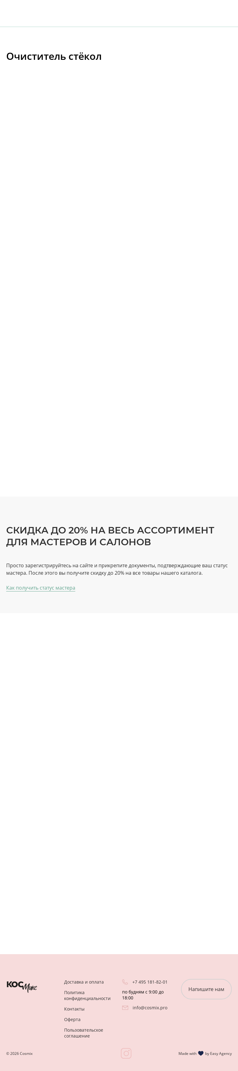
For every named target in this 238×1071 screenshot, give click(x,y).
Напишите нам (206, 989)
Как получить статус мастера (40, 587)
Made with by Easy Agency (205, 1053)
